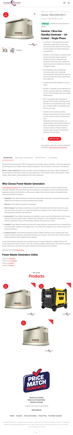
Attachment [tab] (52, 158)
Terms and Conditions (30, 416)
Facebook (12, 258)
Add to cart (55, 139)
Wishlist (12, 416)
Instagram (14, 261)
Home (42, 11)
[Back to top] (36, 432)
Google (11, 263)
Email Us (38, 410)
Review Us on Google (36, 402)
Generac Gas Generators (60, 147)
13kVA (51, 11)
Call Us (34, 410)
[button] (34, 14)
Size (47, 11)
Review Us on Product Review (36, 400)
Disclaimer (19, 416)
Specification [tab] (40, 158)
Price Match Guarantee (55, 416)
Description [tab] (7, 158)
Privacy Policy (43, 416)
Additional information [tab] (24, 158)
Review (11, 265)
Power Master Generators (10, 187)
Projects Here (19, 250)
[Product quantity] (44, 138)
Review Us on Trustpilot (37, 397)
